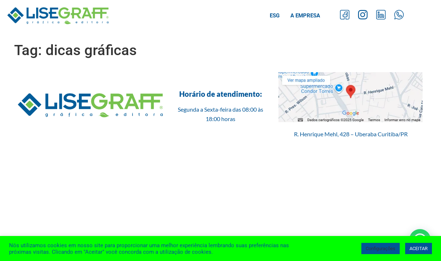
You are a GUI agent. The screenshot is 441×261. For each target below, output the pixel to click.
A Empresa (305, 15)
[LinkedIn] (381, 16)
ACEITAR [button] (419, 248)
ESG (275, 15)
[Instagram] (363, 16)
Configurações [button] (380, 248)
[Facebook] (344, 16)
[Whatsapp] (399, 16)
